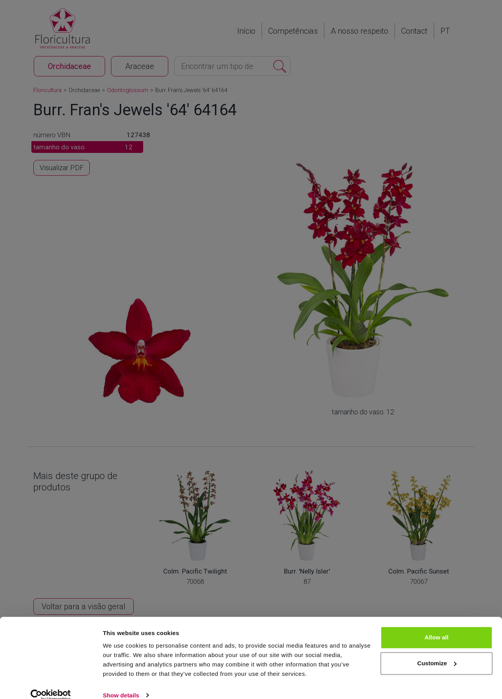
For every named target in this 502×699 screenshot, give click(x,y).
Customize (437, 651)
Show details (121, 683)
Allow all (437, 626)
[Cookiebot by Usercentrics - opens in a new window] (50, 684)
